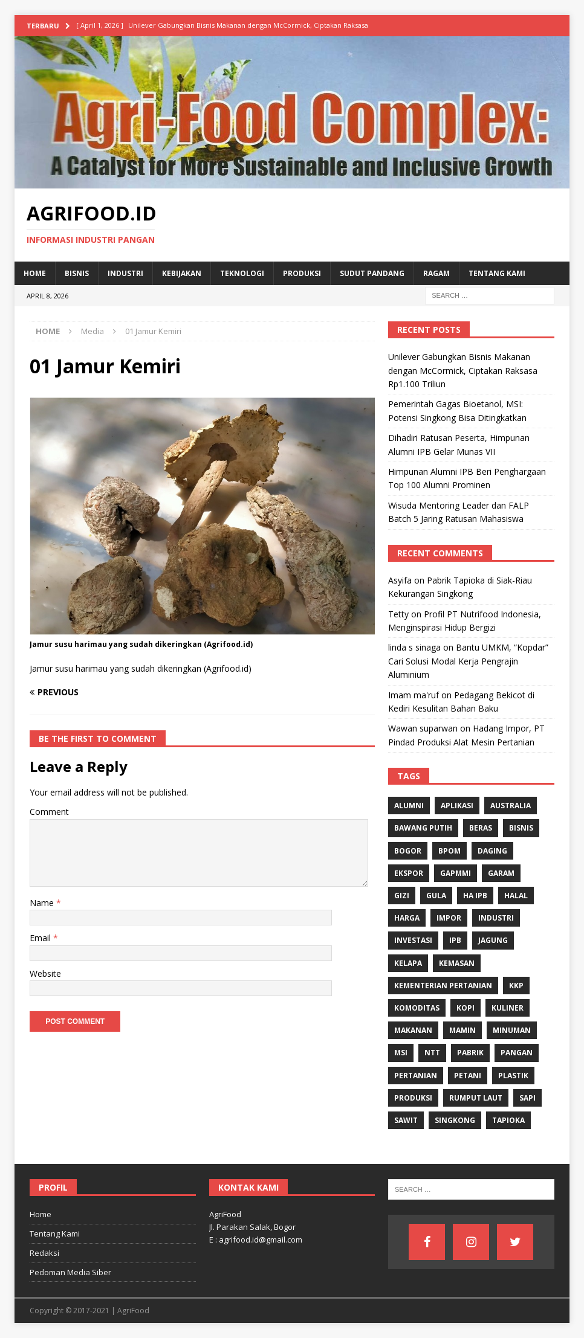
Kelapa (408, 963)
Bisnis (77, 273)
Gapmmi (455, 873)
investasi (413, 940)
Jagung (493, 940)
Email (41, 938)
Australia (510, 805)
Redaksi (44, 1252)
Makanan (413, 1030)
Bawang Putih (423, 828)
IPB (455, 940)
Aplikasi (457, 805)
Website (45, 973)
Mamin (462, 1030)
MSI (400, 1052)
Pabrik (470, 1052)
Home (35, 273)
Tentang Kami (497, 273)
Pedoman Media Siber (70, 1272)
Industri (125, 273)
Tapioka (508, 1120)
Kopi (465, 1008)
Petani (467, 1075)
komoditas (417, 1008)
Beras (480, 828)
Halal (516, 895)
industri (496, 918)
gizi (401, 895)
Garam (501, 873)
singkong (455, 1120)
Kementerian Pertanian (443, 985)
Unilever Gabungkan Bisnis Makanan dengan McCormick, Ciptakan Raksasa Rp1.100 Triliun (462, 370)
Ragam (436, 273)
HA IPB (475, 895)
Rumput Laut (475, 1098)
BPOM (449, 851)
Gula (436, 895)
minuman (512, 1030)
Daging (492, 851)
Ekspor (408, 873)
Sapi (527, 1098)
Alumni (409, 805)
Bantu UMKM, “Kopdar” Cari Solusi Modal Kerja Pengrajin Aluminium (468, 661)
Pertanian (415, 1075)
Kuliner (508, 1008)
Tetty (398, 614)
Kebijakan (181, 273)
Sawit (406, 1120)
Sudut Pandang (372, 273)
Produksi (302, 273)
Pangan (517, 1052)
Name (43, 903)
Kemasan (457, 963)
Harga (407, 918)
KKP (516, 985)
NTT (432, 1052)
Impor (448, 918)
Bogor (407, 851)
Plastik (513, 1075)
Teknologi (242, 273)
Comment (49, 811)
